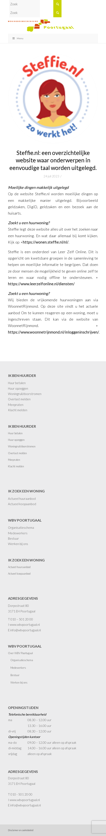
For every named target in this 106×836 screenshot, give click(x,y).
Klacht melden (17, 410)
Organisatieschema (21, 527)
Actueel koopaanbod (22, 504)
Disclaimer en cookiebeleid (20, 830)
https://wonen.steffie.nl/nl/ (45, 242)
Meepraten (15, 404)
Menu (17, 38)
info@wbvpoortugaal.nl (25, 630)
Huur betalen (17, 383)
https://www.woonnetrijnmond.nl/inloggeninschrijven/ (53, 332)
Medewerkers (17, 533)
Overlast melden (19, 399)
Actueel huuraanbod (22, 498)
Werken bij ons (18, 544)
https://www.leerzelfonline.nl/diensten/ (41, 284)
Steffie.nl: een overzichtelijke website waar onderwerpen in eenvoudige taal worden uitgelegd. (53, 160)
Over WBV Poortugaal (20, 653)
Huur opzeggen (18, 388)
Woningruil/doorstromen (24, 394)
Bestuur (13, 538)
